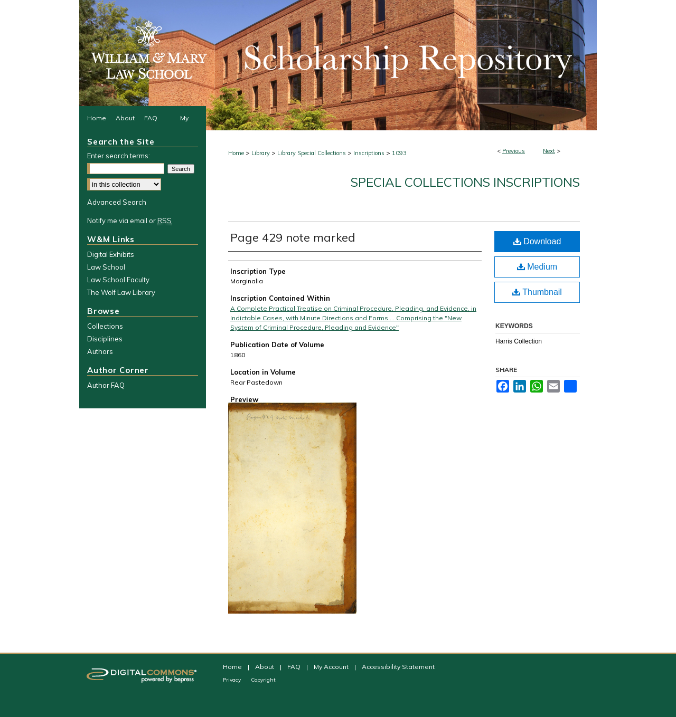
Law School (106, 267)
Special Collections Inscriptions (465, 182)
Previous (513, 151)
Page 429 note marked (292, 237)
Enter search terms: (118, 155)
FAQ (294, 667)
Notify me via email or (129, 220)
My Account (332, 667)
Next (549, 151)
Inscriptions (368, 153)
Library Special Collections (311, 153)
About (265, 667)
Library (260, 153)
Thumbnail (537, 292)
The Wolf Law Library (121, 292)
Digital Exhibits (110, 254)
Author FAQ (106, 385)
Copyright (263, 679)
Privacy (232, 679)
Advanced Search (116, 202)
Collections (105, 326)
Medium (537, 266)
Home (236, 153)
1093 (399, 153)
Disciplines (105, 338)
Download (537, 241)
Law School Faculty (118, 279)
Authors (100, 351)
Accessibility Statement (398, 667)
